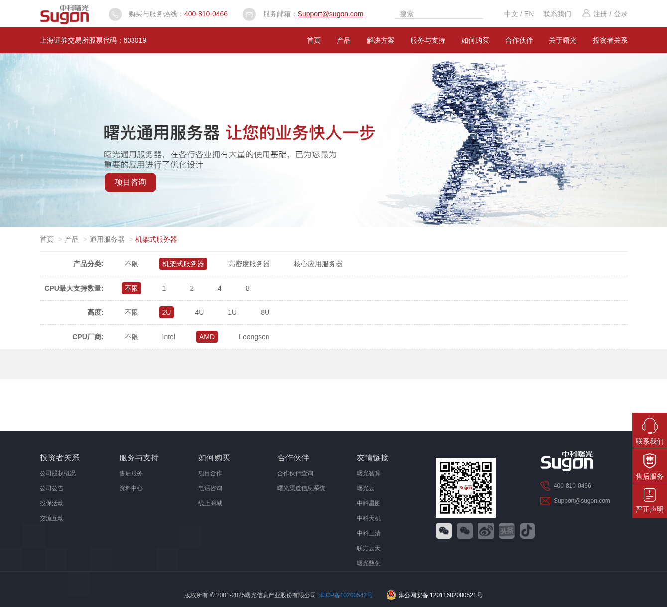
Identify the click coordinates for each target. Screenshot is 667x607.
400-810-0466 (206, 14)
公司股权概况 (58, 473)
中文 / (514, 14)
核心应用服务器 (318, 264)
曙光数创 (369, 563)
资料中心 (131, 488)
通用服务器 (107, 239)
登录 (621, 14)
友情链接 (373, 458)
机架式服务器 (183, 264)
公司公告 (52, 488)
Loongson (254, 337)
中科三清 (369, 533)
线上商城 (210, 503)
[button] (329, 217)
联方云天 (369, 548)
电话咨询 (210, 488)
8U (265, 312)
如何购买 (475, 40)
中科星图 (369, 503)
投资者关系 (610, 40)
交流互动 (52, 518)
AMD (207, 337)
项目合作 (210, 473)
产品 (344, 40)
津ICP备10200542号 (345, 595)
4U (199, 312)
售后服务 (131, 473)
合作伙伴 (519, 40)
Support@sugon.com (331, 14)
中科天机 (369, 518)
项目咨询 (130, 182)
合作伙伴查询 (295, 473)
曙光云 (366, 488)
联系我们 (557, 14)
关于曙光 (563, 40)
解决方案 (381, 40)
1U (232, 312)
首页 (314, 40)
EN (529, 14)
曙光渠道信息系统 (301, 488)
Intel (168, 337)
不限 (131, 264)
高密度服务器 (249, 264)
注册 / (596, 14)
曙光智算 (369, 473)
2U (166, 312)
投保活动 (52, 503)
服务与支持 (427, 40)
